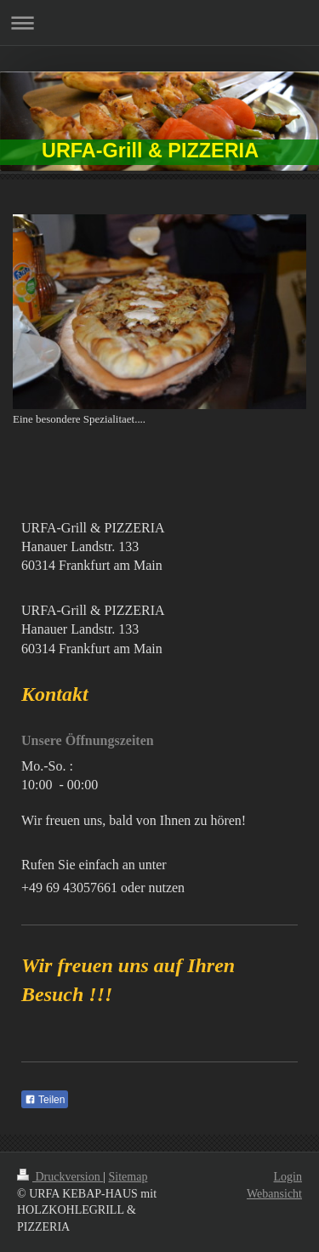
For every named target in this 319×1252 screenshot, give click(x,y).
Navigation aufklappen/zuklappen (159, 22)
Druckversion (60, 1176)
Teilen (45, 1100)
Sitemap (128, 1176)
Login (288, 1176)
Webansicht (274, 1193)
